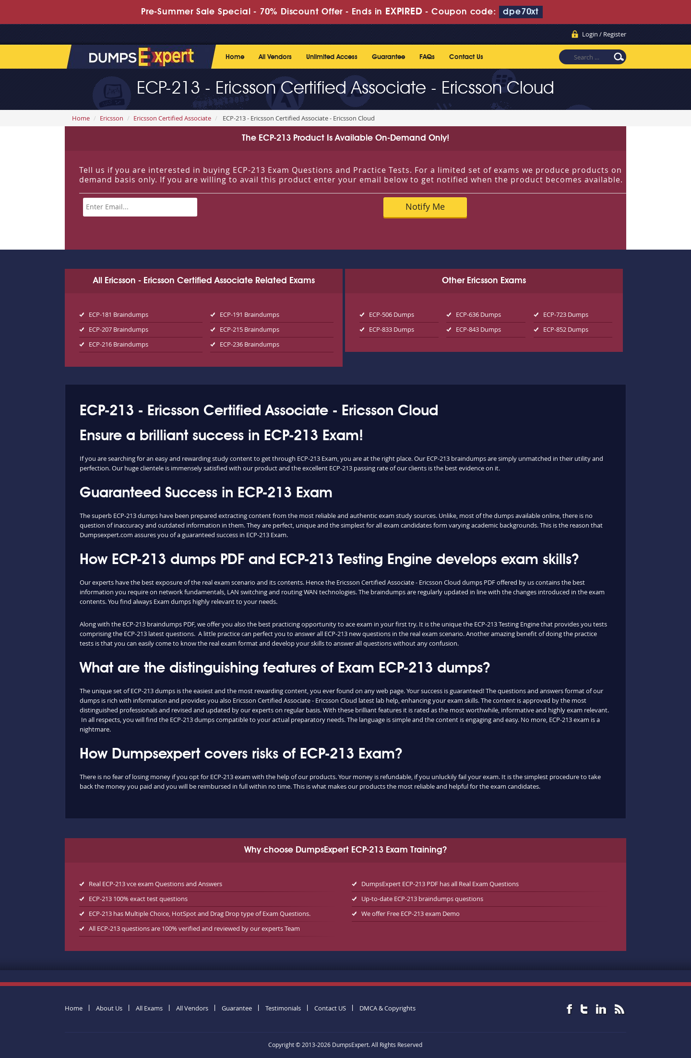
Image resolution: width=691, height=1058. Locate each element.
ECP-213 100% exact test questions (138, 898)
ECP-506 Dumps (391, 314)
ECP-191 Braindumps (249, 314)
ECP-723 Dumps (565, 314)
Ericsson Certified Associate (172, 118)
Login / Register (604, 34)
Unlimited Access (331, 57)
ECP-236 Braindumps (249, 344)
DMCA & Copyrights (387, 1008)
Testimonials (283, 1008)
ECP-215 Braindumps (249, 329)
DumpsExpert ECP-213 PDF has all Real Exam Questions (440, 883)
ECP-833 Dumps (391, 329)
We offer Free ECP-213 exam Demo (410, 913)
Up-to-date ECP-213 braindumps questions (422, 898)
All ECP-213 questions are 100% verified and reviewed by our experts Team (194, 928)
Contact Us (466, 57)
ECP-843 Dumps (478, 329)
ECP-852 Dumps (565, 329)
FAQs (427, 57)
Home (235, 57)
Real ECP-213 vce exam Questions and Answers (155, 883)
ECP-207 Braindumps (118, 329)
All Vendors (275, 57)
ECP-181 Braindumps (118, 314)
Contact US (330, 1008)
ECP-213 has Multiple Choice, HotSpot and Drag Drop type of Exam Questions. (199, 913)
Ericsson (111, 118)
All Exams (149, 1008)
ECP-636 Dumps (478, 314)
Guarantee (388, 57)
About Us (109, 1008)
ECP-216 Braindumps (118, 344)
